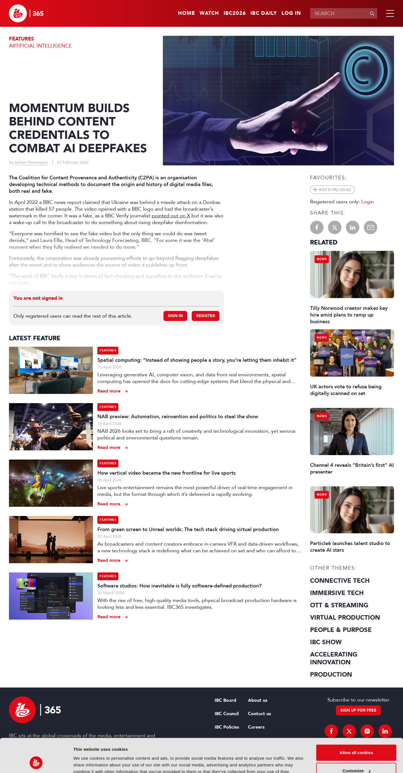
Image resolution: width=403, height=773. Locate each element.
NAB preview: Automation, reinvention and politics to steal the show (177, 416)
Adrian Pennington (31, 162)
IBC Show (326, 642)
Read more (108, 391)
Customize (357, 739)
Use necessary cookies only (356, 757)
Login (367, 201)
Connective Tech (340, 581)
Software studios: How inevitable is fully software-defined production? (179, 585)
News (322, 259)
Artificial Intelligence (40, 45)
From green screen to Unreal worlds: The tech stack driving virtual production (188, 529)
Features (21, 38)
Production (331, 674)
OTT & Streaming (339, 605)
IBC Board (225, 700)
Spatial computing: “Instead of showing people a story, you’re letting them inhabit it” (196, 360)
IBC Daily (263, 13)
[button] (389, 13)
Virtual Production (345, 617)
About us (257, 700)
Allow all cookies (356, 721)
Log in (291, 13)
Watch (209, 13)
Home (186, 13)
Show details (86, 762)
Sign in (175, 315)
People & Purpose (341, 630)
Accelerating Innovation (333, 658)
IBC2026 (235, 13)
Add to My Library (335, 189)
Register (205, 315)
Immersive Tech (337, 593)
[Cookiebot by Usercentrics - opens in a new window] (36, 762)
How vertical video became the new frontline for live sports (166, 473)
